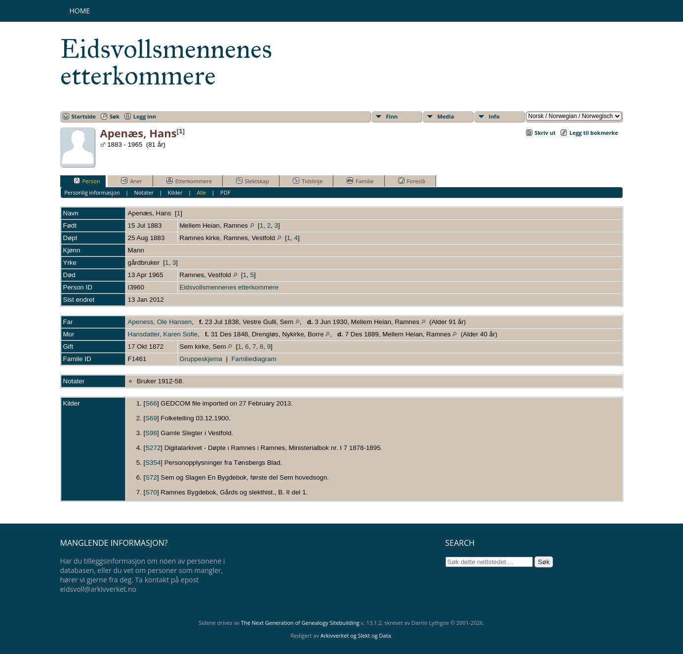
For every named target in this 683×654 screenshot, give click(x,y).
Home (80, 10)
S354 (153, 462)
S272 (153, 447)
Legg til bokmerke (593, 132)
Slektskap (252, 181)
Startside (84, 116)
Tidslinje (307, 181)
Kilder (175, 192)
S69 (151, 418)
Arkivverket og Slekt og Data (356, 635)
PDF (225, 192)
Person (87, 181)
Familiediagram (253, 359)
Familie (360, 181)
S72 (151, 477)
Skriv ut (545, 132)
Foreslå (411, 181)
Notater (144, 192)
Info (494, 116)
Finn (392, 116)
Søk (115, 116)
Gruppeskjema (201, 359)
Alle (201, 192)
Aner (131, 181)
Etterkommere (189, 181)
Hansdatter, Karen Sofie (163, 334)
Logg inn (144, 116)
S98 (151, 433)
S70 (151, 492)
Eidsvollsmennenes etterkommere (166, 62)
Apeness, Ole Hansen (160, 322)
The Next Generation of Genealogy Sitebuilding (300, 622)
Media (446, 116)
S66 (151, 403)
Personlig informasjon (92, 192)
